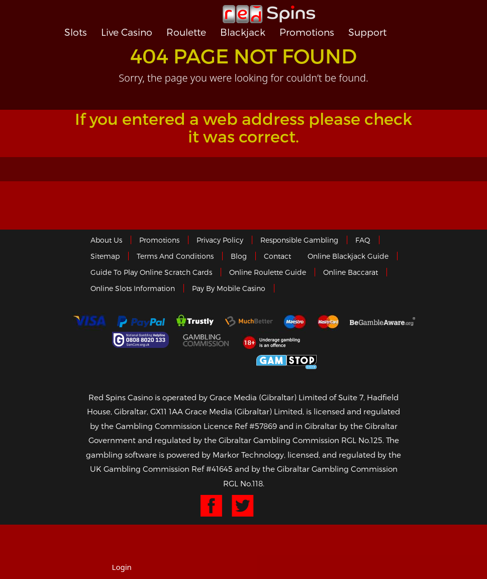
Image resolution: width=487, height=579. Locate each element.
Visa (89, 322)
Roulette (186, 32)
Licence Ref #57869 (240, 425)
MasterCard (328, 322)
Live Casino (126, 32)
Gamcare (141, 340)
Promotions (306, 32)
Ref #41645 (212, 468)
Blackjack (242, 32)
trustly (195, 322)
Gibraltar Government (212, 360)
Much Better (249, 321)
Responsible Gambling (299, 240)
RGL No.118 (243, 483)
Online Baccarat (350, 272)
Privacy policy (220, 240)
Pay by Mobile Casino (228, 288)
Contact (277, 256)
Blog (239, 256)
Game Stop (286, 360)
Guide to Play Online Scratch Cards (151, 272)
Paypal (141, 321)
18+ (274, 340)
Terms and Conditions (175, 256)
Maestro (295, 322)
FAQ (362, 240)
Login (122, 567)
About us (106, 240)
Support (367, 32)
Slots (75, 32)
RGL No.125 (361, 440)
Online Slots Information (132, 288)
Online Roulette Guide (267, 272)
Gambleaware (382, 322)
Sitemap (105, 256)
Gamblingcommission (206, 340)
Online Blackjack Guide (348, 256)
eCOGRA (351, 340)
